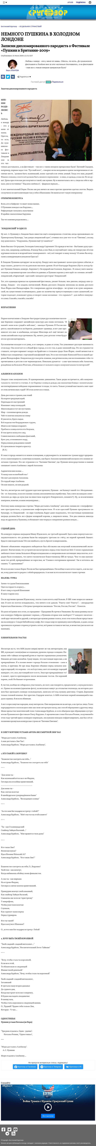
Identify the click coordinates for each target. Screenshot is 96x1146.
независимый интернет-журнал (48, 17)
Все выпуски (48, 1116)
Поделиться (23, 77)
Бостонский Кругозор (16, 1140)
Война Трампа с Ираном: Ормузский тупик (48, 1101)
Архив (70, 2)
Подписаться (57, 82)
